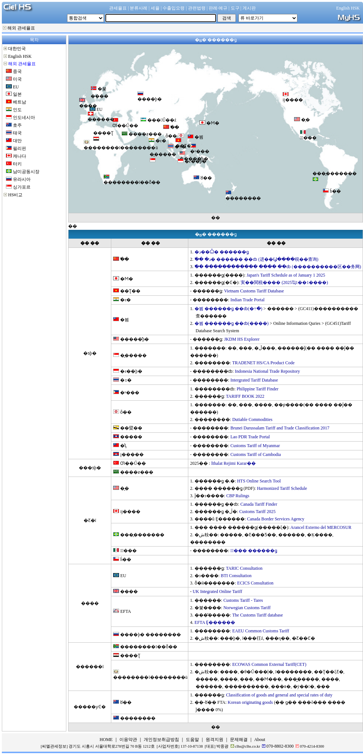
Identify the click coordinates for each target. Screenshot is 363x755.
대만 (17, 140)
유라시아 (22, 179)
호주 (17, 125)
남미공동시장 (26, 171)
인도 (17, 109)
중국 (17, 71)
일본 (17, 94)
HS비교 (15, 194)
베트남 (19, 102)
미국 (17, 79)
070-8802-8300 (280, 746)
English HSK (20, 56)
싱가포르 (22, 187)
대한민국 (17, 48)
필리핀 (19, 148)
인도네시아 (24, 117)
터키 (17, 163)
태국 (17, 133)
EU (16, 86)
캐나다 (19, 156)
